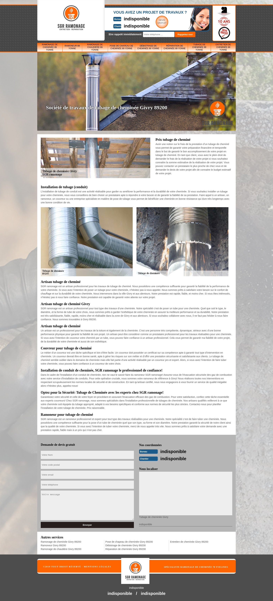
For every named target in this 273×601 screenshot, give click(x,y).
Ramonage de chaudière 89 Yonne (95, 47)
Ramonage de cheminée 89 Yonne (50, 47)
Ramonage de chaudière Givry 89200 (61, 548)
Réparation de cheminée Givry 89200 (125, 548)
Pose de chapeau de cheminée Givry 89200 (129, 541)
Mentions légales (97, 566)
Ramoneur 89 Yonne (72, 47)
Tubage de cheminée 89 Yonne (199, 47)
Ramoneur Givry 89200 (53, 545)
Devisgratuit (152, 21)
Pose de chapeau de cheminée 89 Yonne (121, 47)
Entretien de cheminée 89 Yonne (223, 47)
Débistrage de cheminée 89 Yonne (148, 47)
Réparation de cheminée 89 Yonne (175, 47)
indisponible (126, 18)
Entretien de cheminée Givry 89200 (189, 541)
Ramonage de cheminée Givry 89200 (61, 541)
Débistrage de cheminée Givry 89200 (125, 545)
